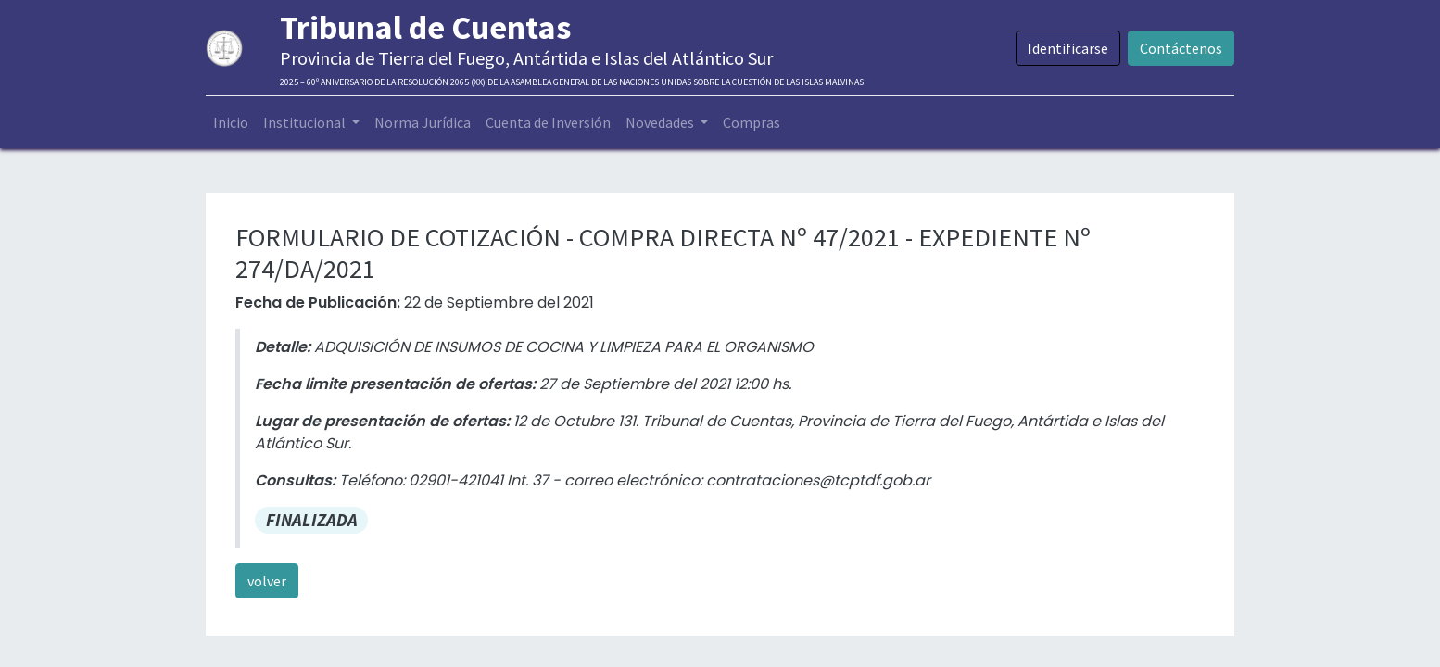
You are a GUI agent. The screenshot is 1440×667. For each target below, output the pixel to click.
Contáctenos (1181, 48)
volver (266, 581)
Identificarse (1068, 48)
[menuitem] (231, 122)
